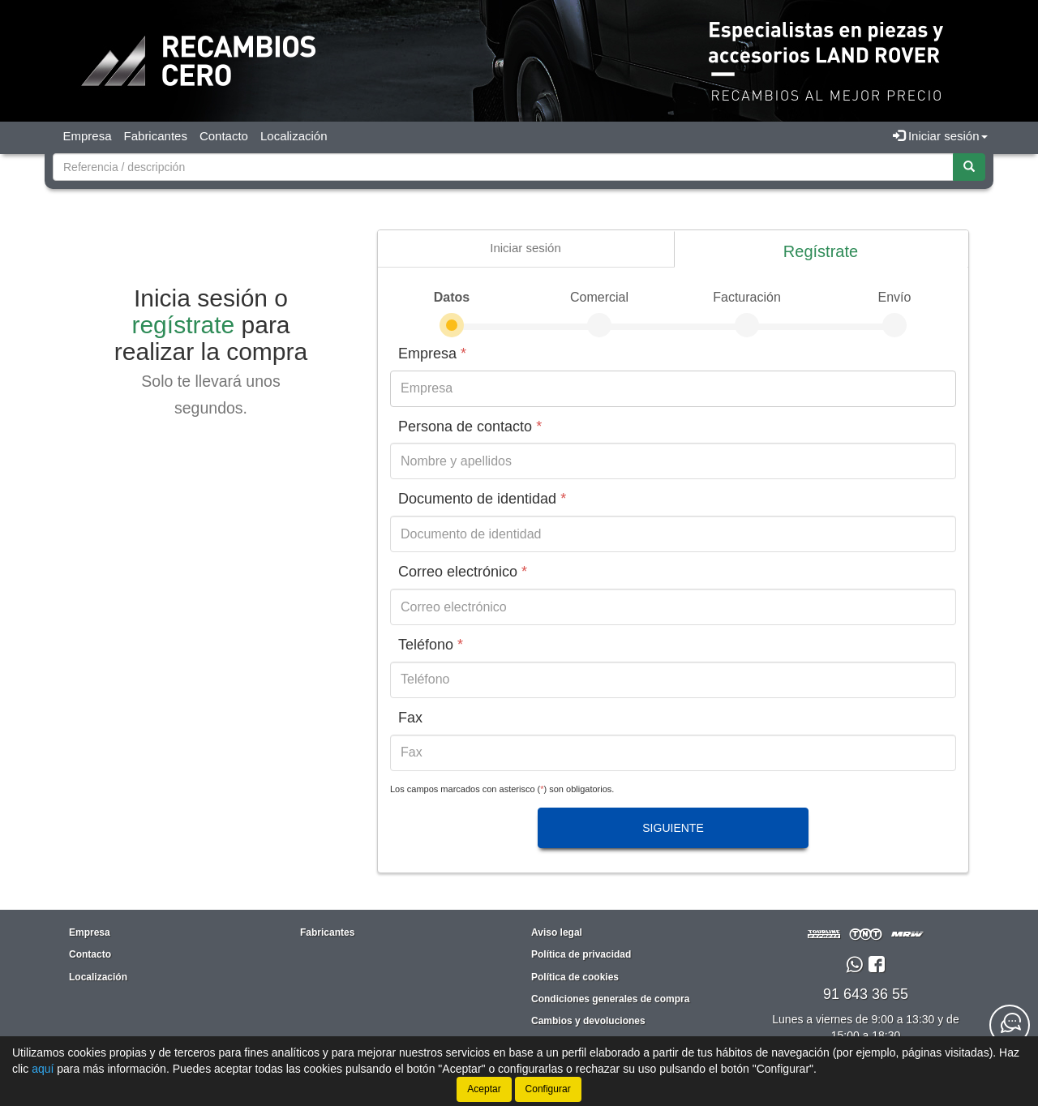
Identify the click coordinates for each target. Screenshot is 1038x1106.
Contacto (223, 136)
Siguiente (672, 827)
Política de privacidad (581, 954)
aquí (43, 1068)
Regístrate (820, 251)
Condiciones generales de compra (610, 999)
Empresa (87, 136)
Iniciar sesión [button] (940, 136)
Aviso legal (556, 932)
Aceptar (483, 1089)
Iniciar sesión (525, 248)
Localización (294, 136)
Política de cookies (575, 977)
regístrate (182, 324)
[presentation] (525, 248)
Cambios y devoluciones (588, 1021)
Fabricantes (155, 136)
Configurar (548, 1089)
